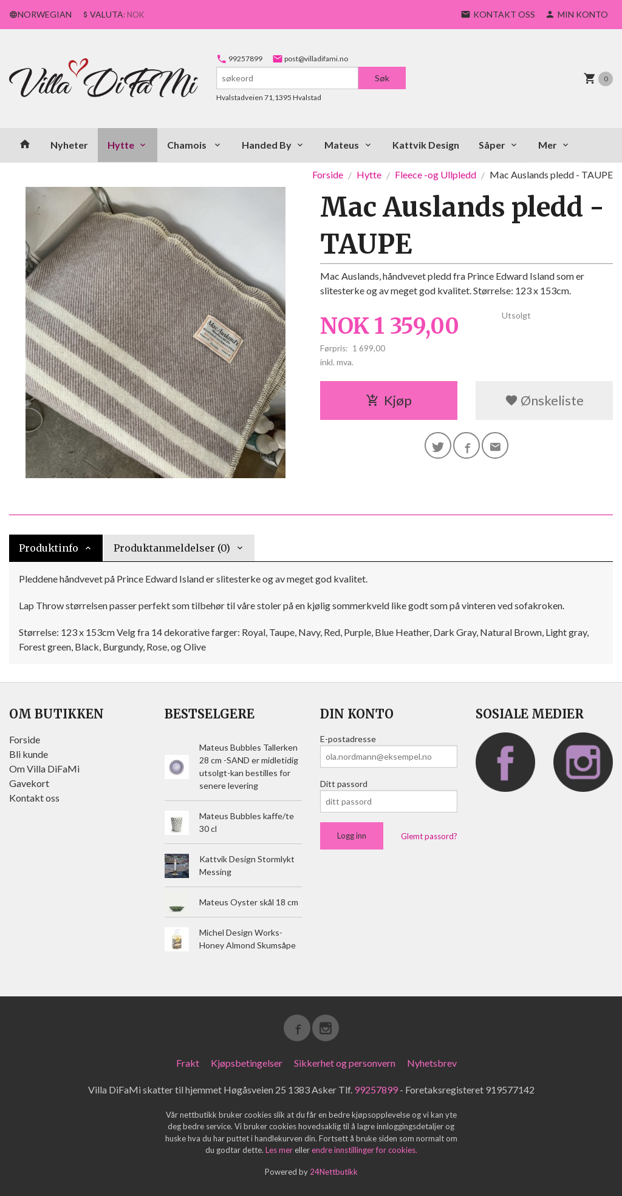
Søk (382, 78)
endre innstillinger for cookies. (364, 1150)
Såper (492, 144)
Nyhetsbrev (432, 1063)
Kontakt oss (34, 797)
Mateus (341, 144)
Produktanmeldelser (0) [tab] (172, 548)
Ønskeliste (544, 400)
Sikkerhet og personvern (344, 1063)
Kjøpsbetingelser (246, 1063)
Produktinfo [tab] (48, 548)
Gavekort (29, 783)
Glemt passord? (429, 836)
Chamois (187, 144)
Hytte (121, 144)
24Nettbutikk (334, 1172)
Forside (327, 174)
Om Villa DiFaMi (44, 768)
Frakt (187, 1063)
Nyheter (69, 144)
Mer (547, 144)
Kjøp (389, 400)
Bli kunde (28, 754)
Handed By (267, 144)
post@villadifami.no (310, 58)
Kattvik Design (425, 144)
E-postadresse (348, 739)
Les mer (280, 1150)
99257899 (239, 58)
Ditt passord (343, 784)
